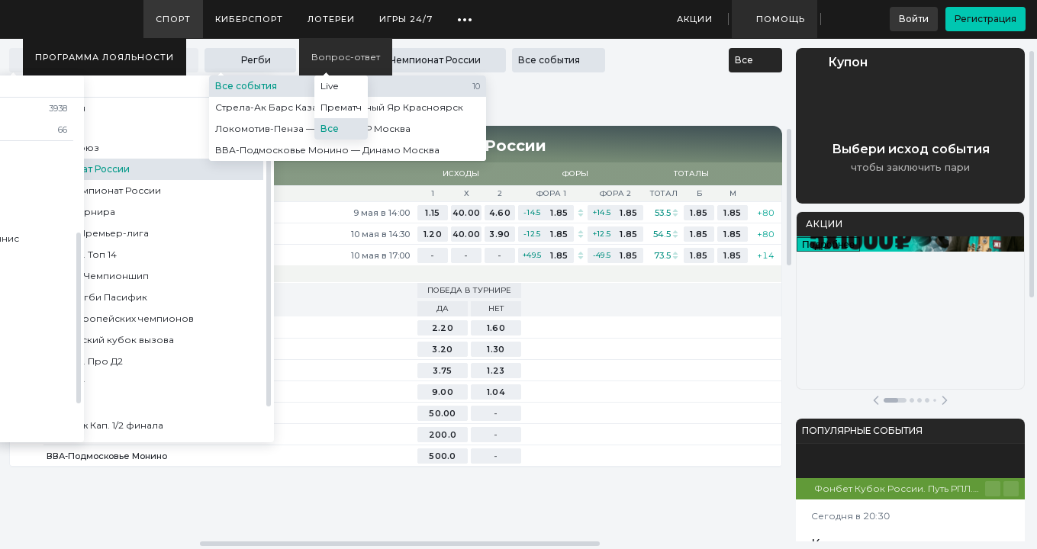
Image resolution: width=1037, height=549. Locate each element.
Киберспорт (249, 19)
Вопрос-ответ (345, 57)
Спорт (173, 19)
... (465, 13)
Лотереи (331, 19)
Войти (914, 18)
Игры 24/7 (406, 19)
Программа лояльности (104, 57)
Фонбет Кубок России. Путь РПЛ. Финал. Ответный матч (899, 488)
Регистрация (985, 18)
